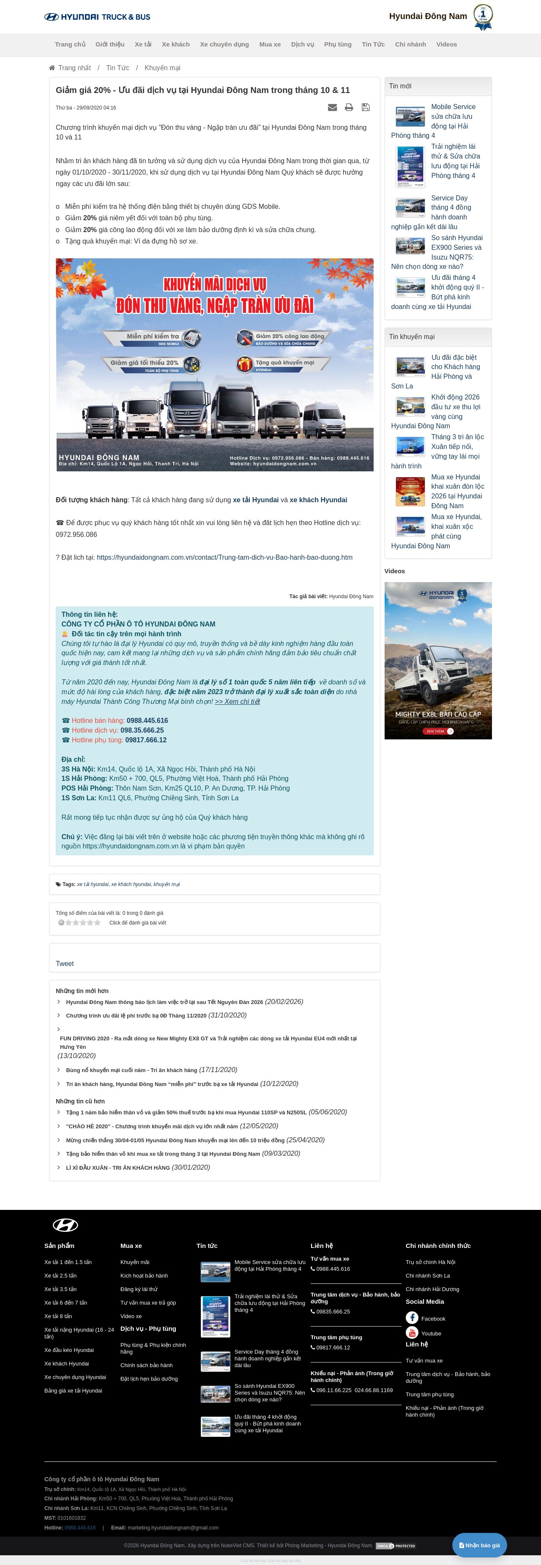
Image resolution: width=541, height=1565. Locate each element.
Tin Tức (373, 44)
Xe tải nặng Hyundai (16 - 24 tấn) (79, 1333)
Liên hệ (417, 1344)
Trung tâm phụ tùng (430, 1394)
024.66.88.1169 (374, 1390)
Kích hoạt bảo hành (144, 1275)
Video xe (131, 1316)
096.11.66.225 (334, 1390)
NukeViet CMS (237, 1546)
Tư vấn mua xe (424, 1360)
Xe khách (176, 44)
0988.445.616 (147, 720)
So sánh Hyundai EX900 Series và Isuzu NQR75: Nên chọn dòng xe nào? (437, 252)
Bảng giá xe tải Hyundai (73, 1390)
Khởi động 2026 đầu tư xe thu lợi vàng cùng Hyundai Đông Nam (436, 412)
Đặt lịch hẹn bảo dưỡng (149, 1379)
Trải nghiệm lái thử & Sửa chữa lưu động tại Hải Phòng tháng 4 (456, 161)
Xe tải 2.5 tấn (60, 1275)
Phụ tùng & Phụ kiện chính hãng (153, 1348)
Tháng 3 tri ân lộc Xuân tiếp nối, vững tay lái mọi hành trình (437, 451)
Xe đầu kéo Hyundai (69, 1350)
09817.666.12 (146, 740)
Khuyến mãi (134, 1262)
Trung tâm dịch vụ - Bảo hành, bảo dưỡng (448, 1377)
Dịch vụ (302, 44)
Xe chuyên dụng (224, 44)
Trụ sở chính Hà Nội (430, 1262)
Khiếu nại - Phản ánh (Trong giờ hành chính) (445, 1411)
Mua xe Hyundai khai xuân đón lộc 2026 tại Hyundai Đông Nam (458, 491)
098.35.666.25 (142, 730)
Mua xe (270, 44)
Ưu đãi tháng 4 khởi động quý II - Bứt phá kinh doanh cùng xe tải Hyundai (437, 292)
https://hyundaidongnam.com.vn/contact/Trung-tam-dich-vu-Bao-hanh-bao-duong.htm (224, 557)
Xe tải (143, 44)
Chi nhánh (410, 44)
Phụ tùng (338, 44)
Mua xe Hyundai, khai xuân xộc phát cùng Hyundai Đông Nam (436, 531)
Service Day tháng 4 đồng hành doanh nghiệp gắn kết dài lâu (431, 212)
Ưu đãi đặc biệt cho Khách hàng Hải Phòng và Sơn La (436, 372)
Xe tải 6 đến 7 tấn (65, 1303)
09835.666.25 (333, 1311)
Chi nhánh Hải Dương (432, 1289)
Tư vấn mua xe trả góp (148, 1303)
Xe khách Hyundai (66, 1363)
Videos (447, 44)
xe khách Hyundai (318, 499)
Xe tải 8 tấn (58, 1316)
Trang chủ (70, 44)
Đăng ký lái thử (139, 1289)
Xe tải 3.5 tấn (60, 1289)
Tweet (65, 963)
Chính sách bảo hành (146, 1365)
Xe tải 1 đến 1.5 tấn (68, 1262)
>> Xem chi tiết (237, 701)
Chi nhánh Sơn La (428, 1275)
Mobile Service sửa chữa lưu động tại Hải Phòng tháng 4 (433, 121)
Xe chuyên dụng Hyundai (75, 1377)
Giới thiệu (110, 44)
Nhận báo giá (479, 1545)
